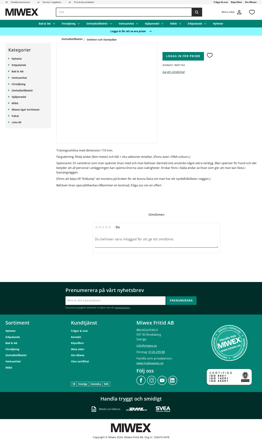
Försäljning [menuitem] (69, 23)
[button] (252, 12)
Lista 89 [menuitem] (16, 122)
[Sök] (197, 12)
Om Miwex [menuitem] (251, 2)
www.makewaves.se (149, 363)
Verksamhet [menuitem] (126, 23)
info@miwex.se (146, 346)
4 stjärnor (106, 227)
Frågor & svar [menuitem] (221, 2)
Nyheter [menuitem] (218, 23)
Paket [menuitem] (15, 116)
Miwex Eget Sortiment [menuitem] (25, 109)
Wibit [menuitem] (173, 23)
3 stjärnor (103, 227)
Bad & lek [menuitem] (45, 23)
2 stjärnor (99, 227)
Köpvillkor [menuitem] (236, 2)
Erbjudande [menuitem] (195, 23)
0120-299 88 (156, 352)
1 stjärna (96, 227)
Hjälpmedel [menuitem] (152, 23)
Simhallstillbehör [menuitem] (97, 23)
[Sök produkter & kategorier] (129, 12)
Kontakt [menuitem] (76, 337)
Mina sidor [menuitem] (77, 349)
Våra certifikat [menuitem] (80, 361)
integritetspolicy (122, 307)
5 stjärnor (109, 227)
